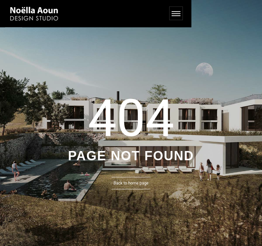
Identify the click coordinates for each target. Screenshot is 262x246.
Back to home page (131, 183)
